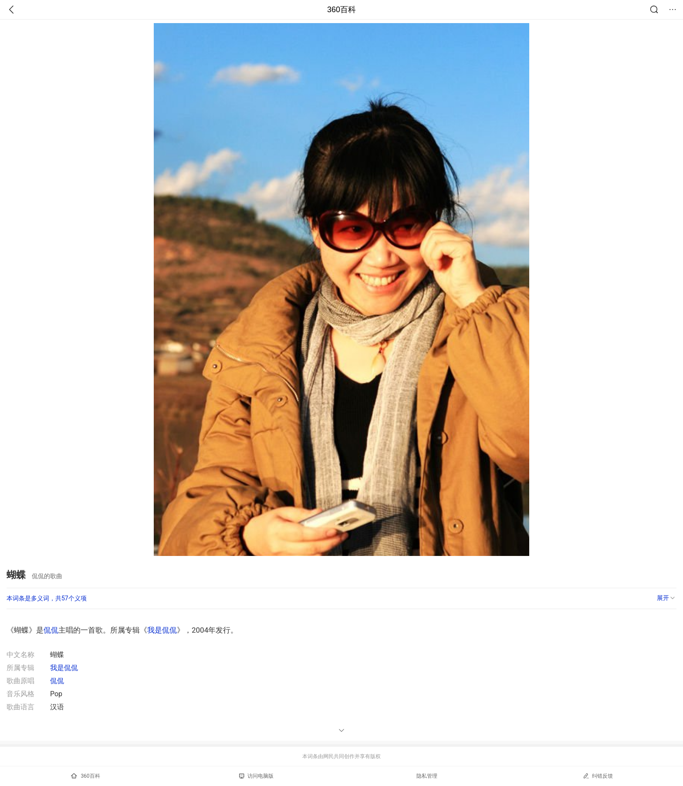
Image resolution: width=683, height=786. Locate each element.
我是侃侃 (162, 630)
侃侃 (51, 630)
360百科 (341, 9)
